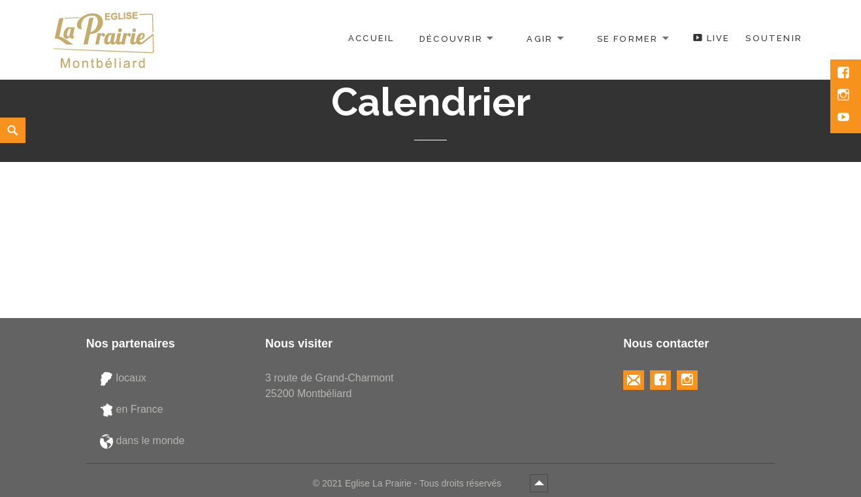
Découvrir (451, 38)
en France (131, 409)
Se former (627, 38)
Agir (540, 38)
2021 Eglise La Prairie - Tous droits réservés (413, 483)
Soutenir (773, 38)
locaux (123, 378)
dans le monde (142, 441)
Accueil (371, 38)
